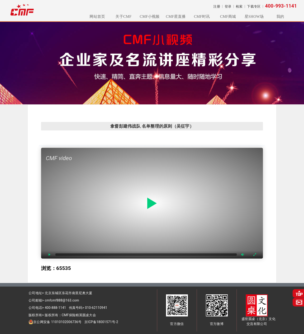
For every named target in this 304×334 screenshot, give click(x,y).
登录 (228, 6)
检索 (239, 6)
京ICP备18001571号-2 (101, 322)
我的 (280, 16)
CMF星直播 (175, 16)
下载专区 (254, 6)
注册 (216, 6)
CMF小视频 (149, 16)
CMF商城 (228, 16)
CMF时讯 (202, 16)
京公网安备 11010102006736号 (55, 322)
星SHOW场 (254, 16)
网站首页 (97, 16)
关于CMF (123, 16)
